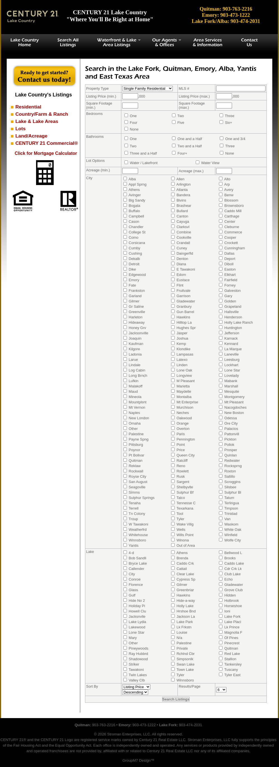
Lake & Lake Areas (36, 121)
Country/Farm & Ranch (41, 114)
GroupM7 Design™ (138, 760)
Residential (28, 107)
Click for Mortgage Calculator (46, 153)
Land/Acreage (31, 136)
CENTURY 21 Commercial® (46, 143)
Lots (20, 128)
